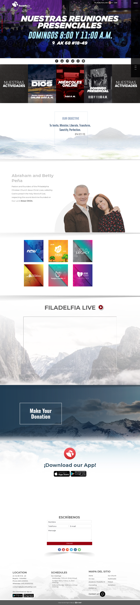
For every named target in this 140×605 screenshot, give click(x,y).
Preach (110, 582)
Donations (111, 585)
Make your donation (41, 413)
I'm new (91, 579)
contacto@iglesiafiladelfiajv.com (24, 587)
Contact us (92, 588)
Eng (117, 3)
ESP (121, 3)
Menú (135, 3)
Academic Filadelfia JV (97, 582)
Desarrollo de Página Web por (70, 603)
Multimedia (112, 579)
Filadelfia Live (101, 3)
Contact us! (94, 594)
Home (91, 576)
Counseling (93, 585)
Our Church (112, 576)
